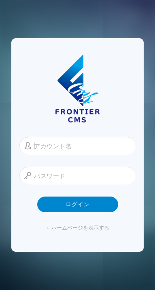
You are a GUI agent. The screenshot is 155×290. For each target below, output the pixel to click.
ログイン (78, 204)
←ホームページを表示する (77, 228)
